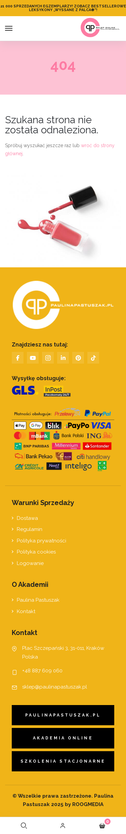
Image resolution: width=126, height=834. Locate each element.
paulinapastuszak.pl (63, 715)
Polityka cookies (36, 552)
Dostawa (27, 518)
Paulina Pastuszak (38, 600)
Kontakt (26, 611)
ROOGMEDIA (87, 804)
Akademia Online (63, 738)
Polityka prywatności (41, 541)
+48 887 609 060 (42, 671)
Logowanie (30, 563)
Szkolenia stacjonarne (63, 761)
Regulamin (29, 529)
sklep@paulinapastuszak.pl (54, 687)
